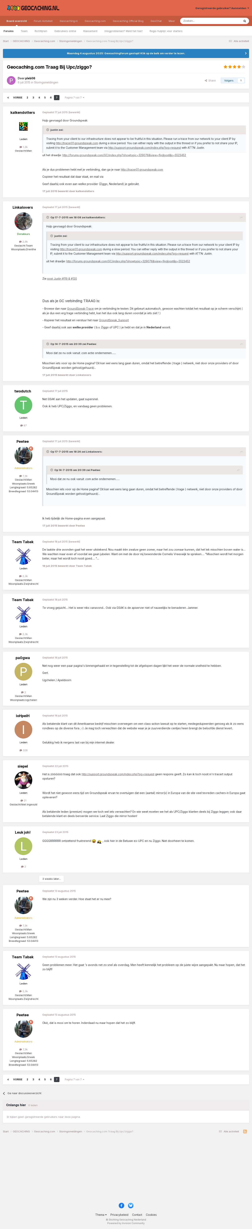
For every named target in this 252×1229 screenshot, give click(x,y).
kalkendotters (22, 112)
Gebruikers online (65, 31)
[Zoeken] (198, 21)
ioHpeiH (23, 716)
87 (23, 425)
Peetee (23, 441)
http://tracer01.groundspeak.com (77, 143)
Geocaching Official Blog (128, 20)
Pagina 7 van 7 (74, 97)
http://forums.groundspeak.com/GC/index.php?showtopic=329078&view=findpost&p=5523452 (124, 155)
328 (23, 750)
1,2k (23, 146)
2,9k (23, 241)
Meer (172, 20)
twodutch (22, 391)
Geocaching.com (95, 20)
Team (24, 31)
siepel (23, 766)
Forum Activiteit (43, 20)
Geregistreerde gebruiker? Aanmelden (222, 8)
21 (23, 800)
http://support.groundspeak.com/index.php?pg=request (144, 147)
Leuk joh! (23, 832)
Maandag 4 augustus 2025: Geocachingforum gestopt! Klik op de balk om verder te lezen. (126, 53)
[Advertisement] (121, 1169)
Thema (101, 1214)
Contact (137, 1214)
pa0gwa (23, 658)
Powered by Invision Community (126, 1223)
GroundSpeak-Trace (80, 308)
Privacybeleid (119, 1214)
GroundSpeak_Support (114, 320)
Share (210, 80)
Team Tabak (22, 542)
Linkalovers (23, 207)
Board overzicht (16, 22)
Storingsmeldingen (46, 82)
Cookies (151, 1214)
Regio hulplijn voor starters (166, 31)
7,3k (23, 475)
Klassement (90, 31)
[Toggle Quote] (48, 129)
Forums (9, 31)
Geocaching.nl (69, 20)
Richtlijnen (41, 31)
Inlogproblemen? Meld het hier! (124, 31)
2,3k (23, 576)
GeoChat (156, 20)
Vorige (17, 97)
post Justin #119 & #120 (62, 278)
